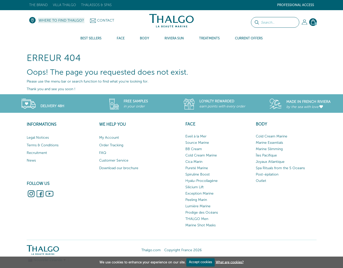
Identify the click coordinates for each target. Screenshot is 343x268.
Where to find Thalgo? (61, 20)
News (31, 160)
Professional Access (295, 5)
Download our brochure (118, 168)
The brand (38, 5)
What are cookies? (230, 262)
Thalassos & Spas (96, 5)
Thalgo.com (151, 250)
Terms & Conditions (42, 145)
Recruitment (37, 153)
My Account (109, 137)
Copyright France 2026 (183, 250)
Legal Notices (38, 137)
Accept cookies (200, 262)
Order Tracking (111, 145)
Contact (105, 20)
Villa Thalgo (64, 5)
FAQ (102, 153)
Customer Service (113, 160)
